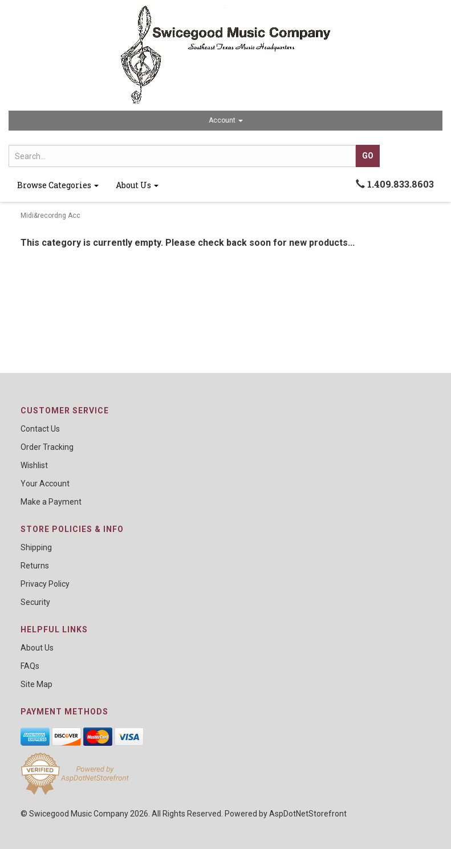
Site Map (36, 684)
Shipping (36, 547)
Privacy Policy (45, 583)
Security (35, 602)
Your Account (45, 483)
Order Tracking (47, 447)
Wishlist (34, 465)
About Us (137, 185)
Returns (35, 565)
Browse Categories (58, 185)
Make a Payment (51, 501)
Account (226, 120)
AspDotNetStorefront (308, 813)
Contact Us (40, 428)
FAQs (30, 666)
